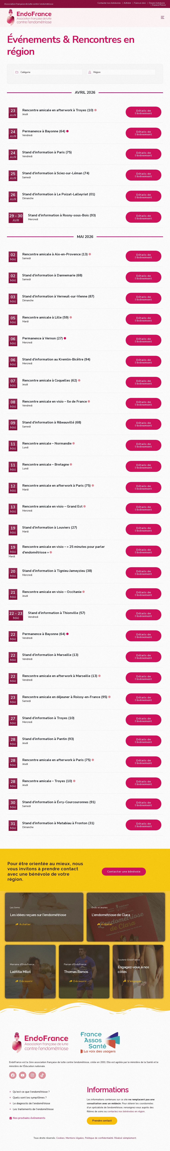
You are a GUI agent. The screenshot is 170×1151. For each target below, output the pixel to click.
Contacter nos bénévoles (109, 3)
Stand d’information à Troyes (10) (48, 719)
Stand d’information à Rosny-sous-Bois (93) (62, 215)
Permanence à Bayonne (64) (43, 131)
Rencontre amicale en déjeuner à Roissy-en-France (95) (64, 698)
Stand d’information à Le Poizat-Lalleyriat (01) (58, 194)
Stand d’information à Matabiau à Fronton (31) (58, 824)
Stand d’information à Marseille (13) (50, 656)
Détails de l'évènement (143, 112)
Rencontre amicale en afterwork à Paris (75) (56, 486)
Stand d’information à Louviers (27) (49, 528)
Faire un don (140, 3)
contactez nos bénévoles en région (126, 1112)
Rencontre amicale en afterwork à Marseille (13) (59, 677)
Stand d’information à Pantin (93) (48, 740)
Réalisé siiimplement (125, 1139)
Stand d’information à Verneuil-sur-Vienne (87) (58, 296)
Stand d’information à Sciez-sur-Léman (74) (55, 173)
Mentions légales (75, 1139)
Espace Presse (159, 5)
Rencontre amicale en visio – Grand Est (52, 507)
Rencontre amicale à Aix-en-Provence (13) (55, 254)
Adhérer (127, 3)
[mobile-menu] (156, 17)
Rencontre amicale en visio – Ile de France (54, 402)
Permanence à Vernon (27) (42, 339)
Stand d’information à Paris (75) (47, 152)
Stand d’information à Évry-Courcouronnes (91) (59, 803)
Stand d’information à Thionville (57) (56, 613)
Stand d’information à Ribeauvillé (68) (51, 423)
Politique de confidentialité (99, 1139)
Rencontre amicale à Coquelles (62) (49, 381)
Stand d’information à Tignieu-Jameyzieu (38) (57, 571)
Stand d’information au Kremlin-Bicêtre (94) (56, 360)
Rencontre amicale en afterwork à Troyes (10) (57, 110)
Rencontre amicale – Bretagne (45, 465)
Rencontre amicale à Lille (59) (45, 318)
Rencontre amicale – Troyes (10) (47, 782)
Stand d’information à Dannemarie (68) (52, 275)
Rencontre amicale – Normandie (47, 444)
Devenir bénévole (157, 3)
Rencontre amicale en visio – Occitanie (52, 592)
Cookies (60, 1139)
